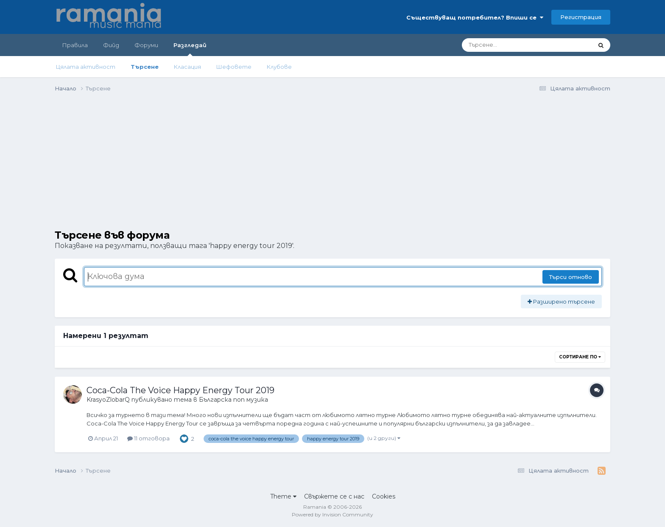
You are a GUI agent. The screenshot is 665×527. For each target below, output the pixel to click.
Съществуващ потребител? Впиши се (474, 17)
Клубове (279, 66)
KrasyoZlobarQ (108, 399)
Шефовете (233, 66)
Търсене (145, 66)
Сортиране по (580, 357)
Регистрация (580, 17)
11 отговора (148, 438)
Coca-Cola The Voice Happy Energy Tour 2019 (180, 390)
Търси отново (570, 276)
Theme (283, 496)
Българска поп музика (233, 399)
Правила (75, 45)
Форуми (146, 45)
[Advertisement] (209, 169)
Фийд (111, 45)
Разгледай (190, 49)
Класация (187, 66)
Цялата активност (85, 66)
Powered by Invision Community (332, 514)
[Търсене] (504, 45)
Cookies (383, 496)
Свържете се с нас (334, 496)
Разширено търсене (561, 301)
